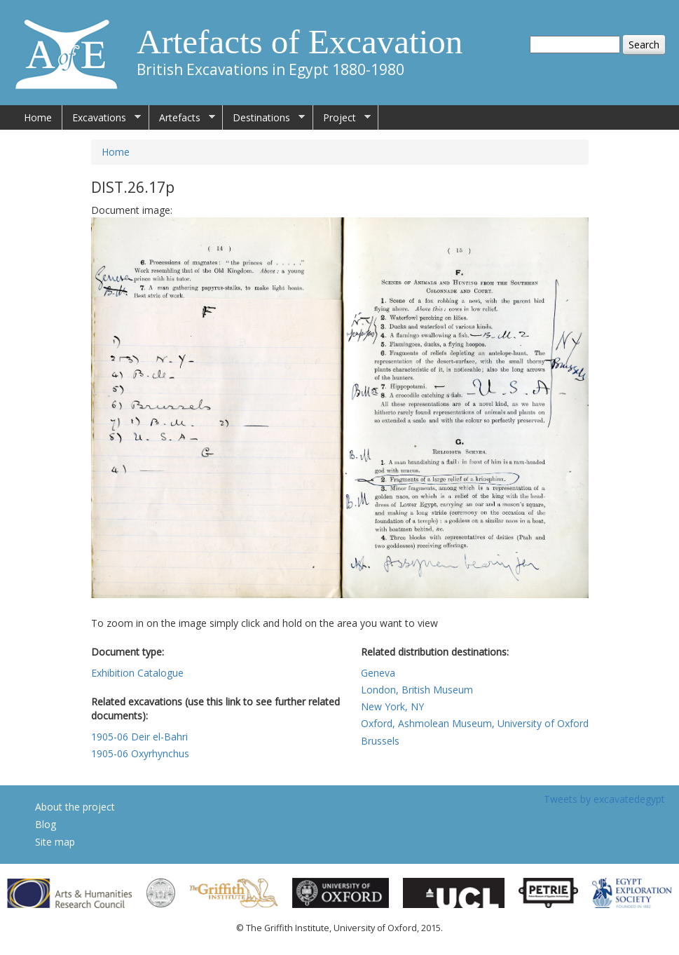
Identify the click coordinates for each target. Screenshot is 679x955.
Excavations (101, 118)
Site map (55, 841)
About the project (75, 806)
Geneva (378, 672)
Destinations (264, 118)
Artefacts (182, 118)
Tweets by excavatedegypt (604, 799)
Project (342, 118)
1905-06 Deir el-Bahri (139, 736)
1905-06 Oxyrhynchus (140, 753)
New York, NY (392, 706)
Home (38, 117)
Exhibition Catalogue (137, 672)
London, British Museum (417, 689)
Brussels (380, 740)
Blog (45, 824)
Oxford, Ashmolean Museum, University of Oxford (475, 723)
